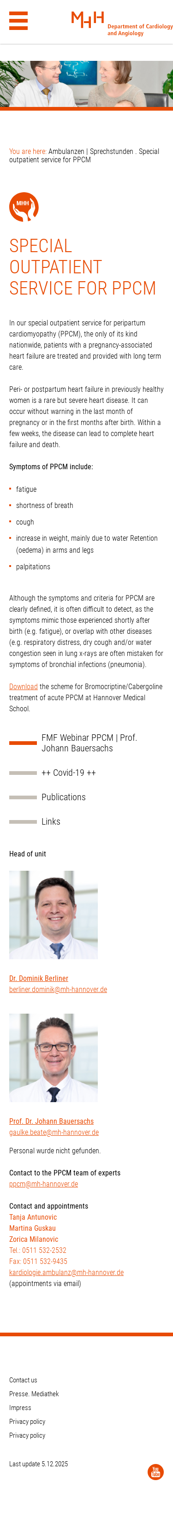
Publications (64, 797)
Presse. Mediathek (34, 1394)
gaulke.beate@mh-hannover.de (54, 1132)
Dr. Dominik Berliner (38, 978)
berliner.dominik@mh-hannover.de (58, 989)
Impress (20, 1408)
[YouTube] (156, 1472)
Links (51, 821)
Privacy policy (27, 1421)
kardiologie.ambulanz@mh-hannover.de (66, 1272)
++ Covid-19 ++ (69, 772)
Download (23, 686)
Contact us (23, 1380)
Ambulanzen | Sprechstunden (90, 151)
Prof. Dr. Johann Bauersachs (51, 1121)
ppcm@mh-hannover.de (43, 1184)
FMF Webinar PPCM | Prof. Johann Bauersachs (89, 743)
